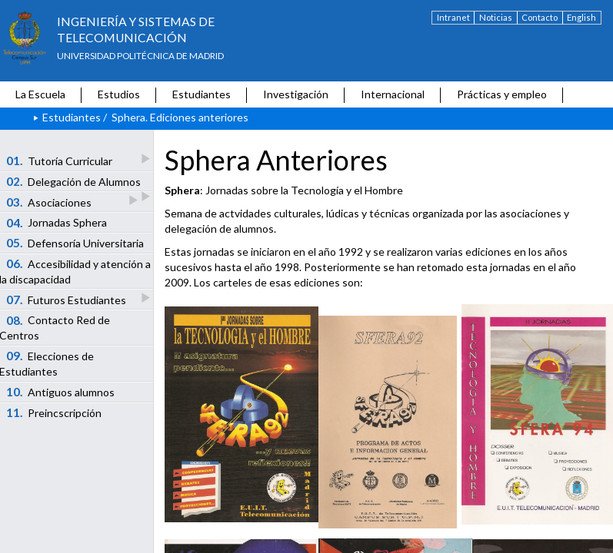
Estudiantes (201, 94)
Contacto (539, 17)
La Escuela (40, 94)
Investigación (295, 94)
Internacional (393, 94)
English (581, 17)
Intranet (453, 17)
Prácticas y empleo (502, 94)
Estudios (119, 94)
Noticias (495, 17)
